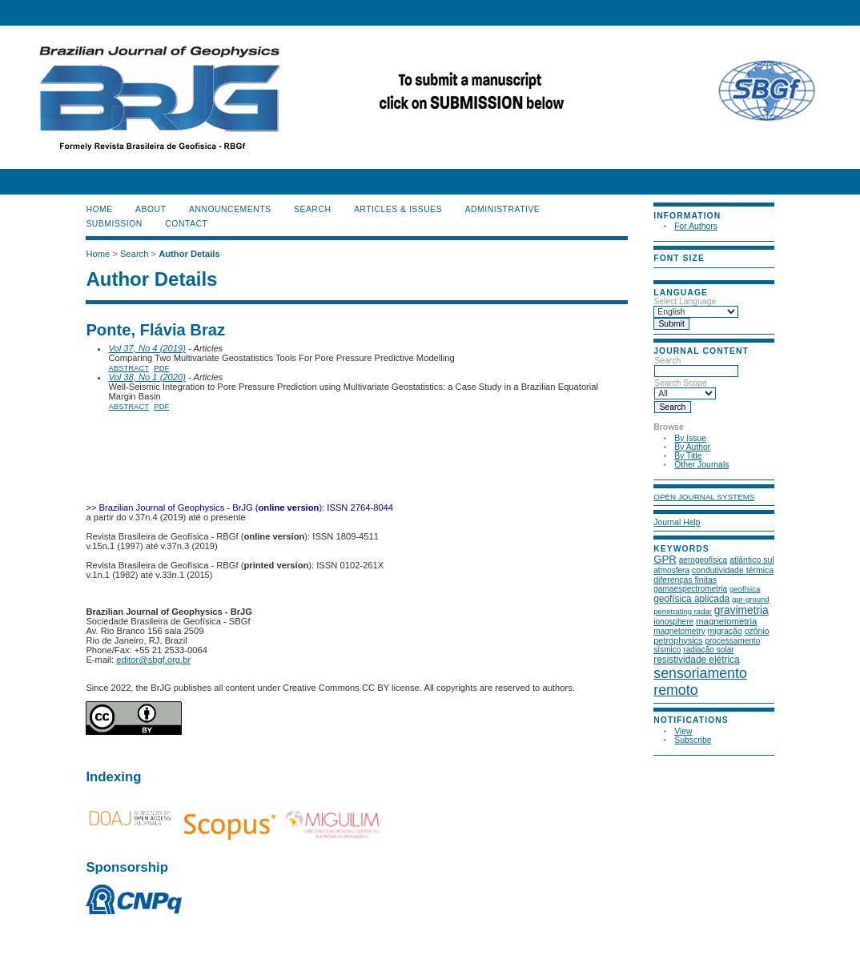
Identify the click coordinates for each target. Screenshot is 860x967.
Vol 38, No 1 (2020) (147, 377)
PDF (161, 367)
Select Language (684, 301)
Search (696, 365)
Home (99, 209)
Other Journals (701, 464)
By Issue (690, 438)
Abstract (128, 367)
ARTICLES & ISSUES (398, 209)
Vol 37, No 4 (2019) (147, 348)
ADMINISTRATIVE (503, 209)
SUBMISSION (114, 223)
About (150, 209)
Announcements (230, 209)
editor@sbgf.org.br (153, 659)
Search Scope (685, 388)
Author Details (189, 254)
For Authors (695, 226)
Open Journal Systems (703, 496)
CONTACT (186, 223)
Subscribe (692, 740)
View (683, 731)
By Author (692, 447)
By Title (687, 455)
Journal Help (676, 522)
